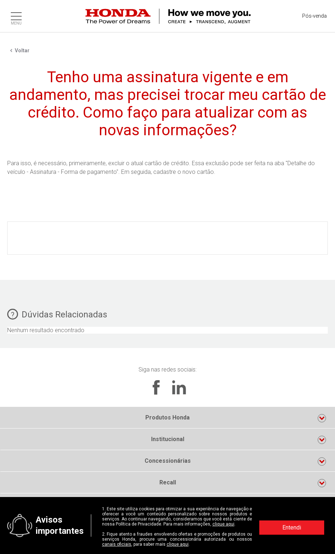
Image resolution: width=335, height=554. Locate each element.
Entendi (291, 527)
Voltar (22, 50)
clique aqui (223, 524)
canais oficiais (116, 544)
